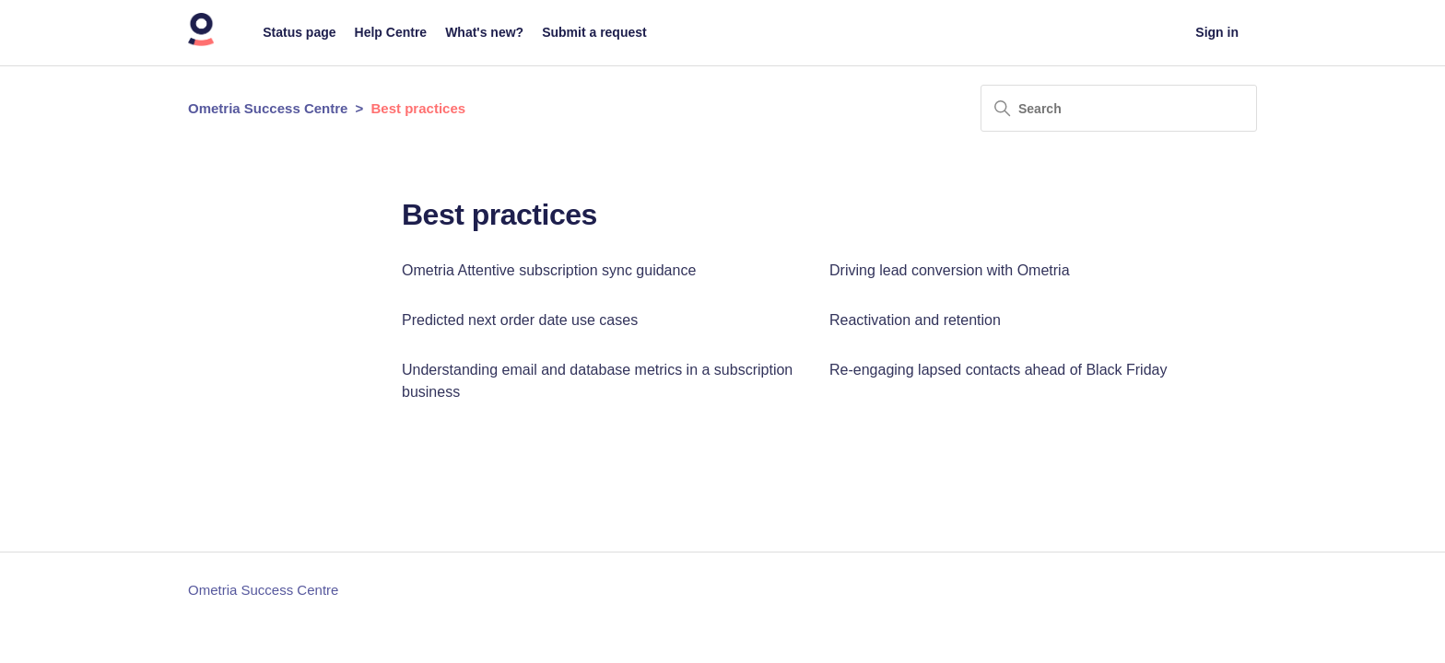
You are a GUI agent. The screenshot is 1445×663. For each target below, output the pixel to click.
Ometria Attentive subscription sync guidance (549, 270)
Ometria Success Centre (267, 108)
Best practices (418, 108)
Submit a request (594, 32)
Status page (299, 32)
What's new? (484, 32)
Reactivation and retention (915, 320)
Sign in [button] (1217, 32)
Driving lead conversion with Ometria (949, 270)
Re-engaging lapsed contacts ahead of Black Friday (998, 370)
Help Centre (391, 32)
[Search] (1119, 108)
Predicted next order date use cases (520, 320)
